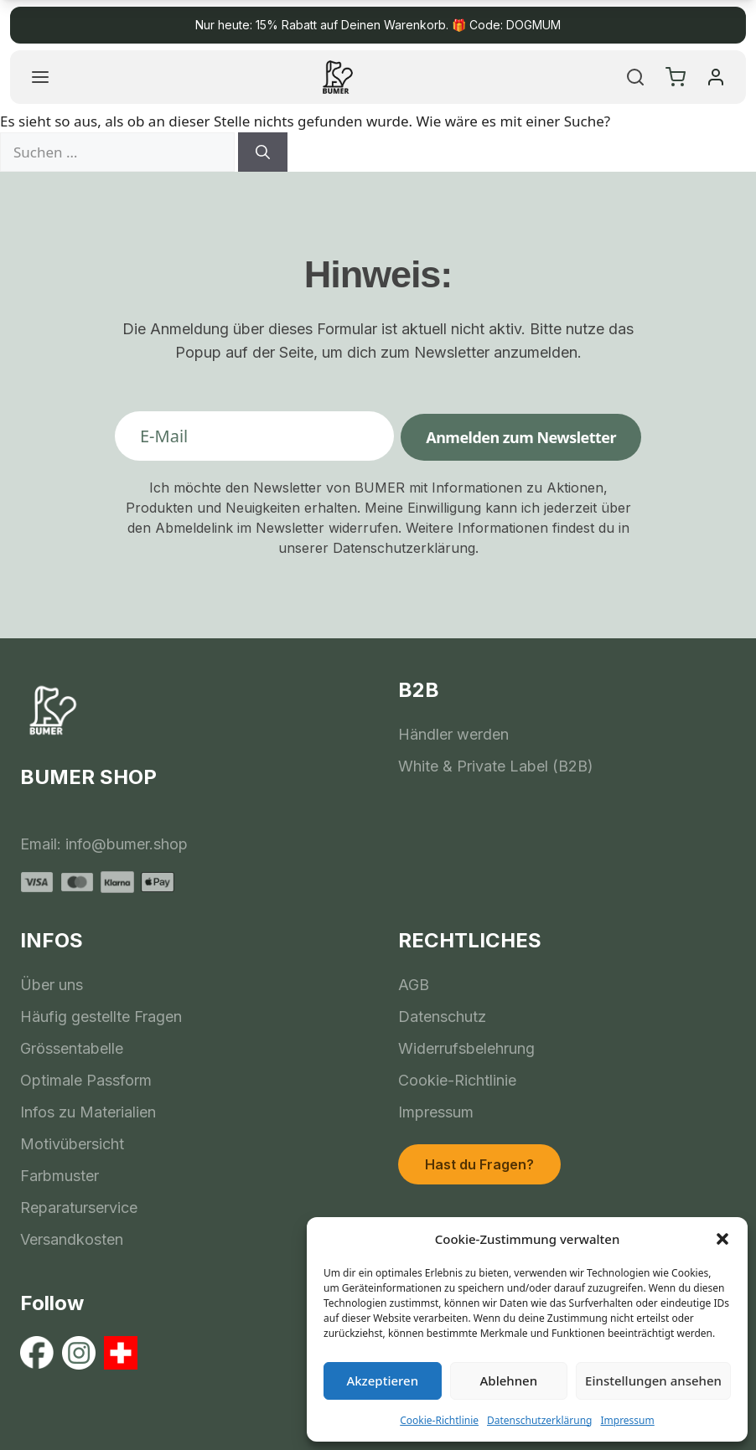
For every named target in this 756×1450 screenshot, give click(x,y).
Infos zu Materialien (88, 1112)
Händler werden (453, 734)
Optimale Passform (86, 1080)
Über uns (51, 984)
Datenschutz (442, 1016)
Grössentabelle (71, 1048)
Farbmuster (59, 1175)
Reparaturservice (78, 1207)
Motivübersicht (72, 1144)
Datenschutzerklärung (539, 1420)
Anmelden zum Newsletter (521, 437)
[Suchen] (262, 152)
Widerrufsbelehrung (466, 1048)
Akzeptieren (382, 1380)
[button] (722, 1239)
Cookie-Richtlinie (439, 1420)
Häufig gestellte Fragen (101, 1016)
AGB (413, 984)
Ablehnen (509, 1380)
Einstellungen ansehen (653, 1380)
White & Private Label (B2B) (495, 766)
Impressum (627, 1420)
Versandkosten (71, 1239)
